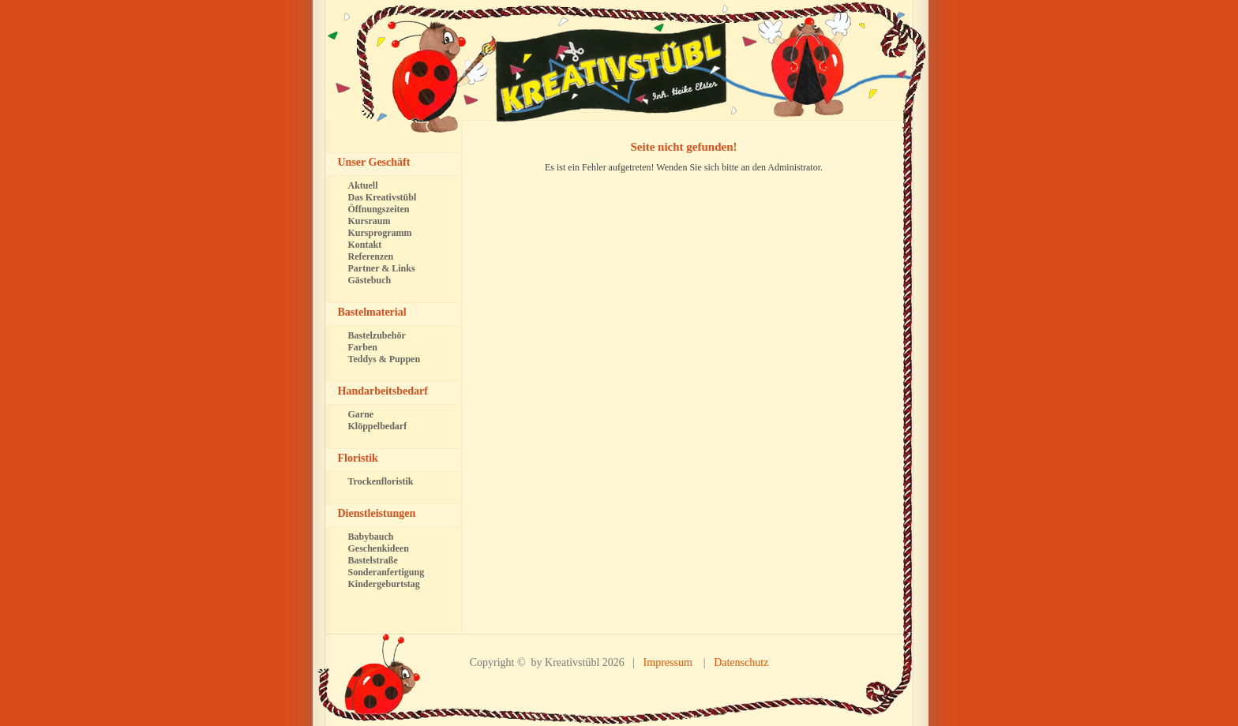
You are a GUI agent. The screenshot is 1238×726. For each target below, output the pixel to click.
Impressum (667, 662)
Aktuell (363, 185)
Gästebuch (370, 280)
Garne (361, 414)
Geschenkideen (378, 548)
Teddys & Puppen (384, 359)
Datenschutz (741, 662)
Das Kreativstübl (382, 197)
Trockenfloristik (381, 481)
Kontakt (365, 244)
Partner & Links (381, 268)
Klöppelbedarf (377, 426)
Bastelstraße (373, 560)
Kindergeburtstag (384, 583)
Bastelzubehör (377, 335)
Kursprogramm (380, 232)
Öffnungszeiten (379, 209)
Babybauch (371, 536)
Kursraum (369, 220)
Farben (362, 347)
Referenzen (371, 256)
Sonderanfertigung (386, 572)
